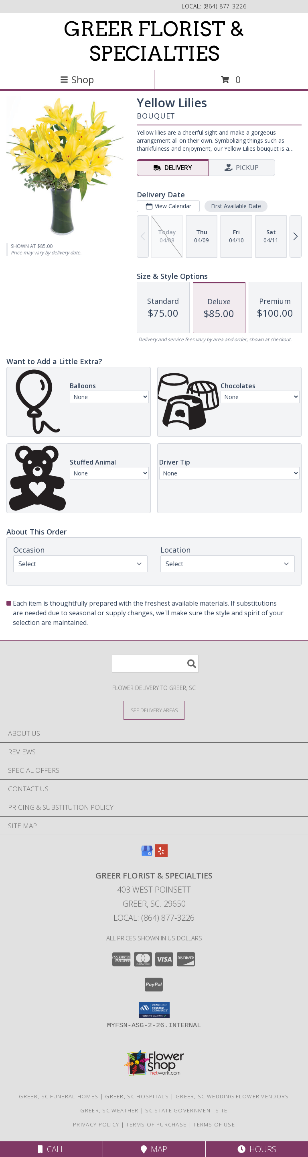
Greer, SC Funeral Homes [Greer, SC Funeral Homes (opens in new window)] (58, 1096)
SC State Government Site (186, 1110)
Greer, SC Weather (109, 1110)
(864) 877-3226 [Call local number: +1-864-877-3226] (225, 6)
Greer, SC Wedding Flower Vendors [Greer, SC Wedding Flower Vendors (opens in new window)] (232, 1096)
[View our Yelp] (161, 854)
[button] (154, 1010)
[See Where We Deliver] (154, 710)
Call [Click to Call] (51, 1149)
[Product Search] (155, 664)
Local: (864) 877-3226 (154, 917)
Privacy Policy (96, 1124)
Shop (77, 79)
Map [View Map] (154, 1149)
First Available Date (236, 206)
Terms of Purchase (156, 1124)
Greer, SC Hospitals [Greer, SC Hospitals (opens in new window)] (137, 1096)
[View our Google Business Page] (146, 854)
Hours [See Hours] (256, 1149)
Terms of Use (214, 1124)
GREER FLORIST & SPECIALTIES (154, 41)
